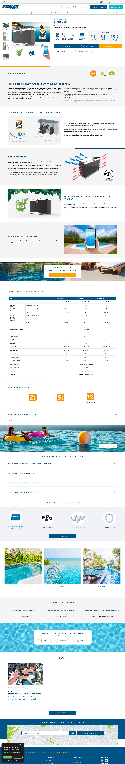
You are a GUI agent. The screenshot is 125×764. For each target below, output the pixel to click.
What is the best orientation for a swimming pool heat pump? (61, 463)
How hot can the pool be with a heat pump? (61, 493)
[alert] (13, 752)
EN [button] (119, 1)
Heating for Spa (55, 12)
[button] (13, 760)
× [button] (22, 744)
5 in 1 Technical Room (9, 12)
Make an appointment (98, 7)
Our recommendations (23, 414)
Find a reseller (62, 536)
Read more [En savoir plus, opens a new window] (13, 754)
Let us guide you (110, 46)
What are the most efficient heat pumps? (61, 473)
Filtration (67, 12)
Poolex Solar (97, 12)
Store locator (112, 2)
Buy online (65, 46)
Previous (6, 21)
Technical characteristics (26, 291)
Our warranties (18, 387)
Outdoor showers (40, 12)
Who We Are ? (48, 760)
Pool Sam (108, 12)
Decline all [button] (18, 757)
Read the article (16, 704)
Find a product (66, 7)
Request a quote (115, 7)
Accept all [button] (7, 757)
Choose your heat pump (80, 7)
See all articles (62, 713)
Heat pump (25, 12)
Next (6, 61)
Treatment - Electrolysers (81, 12)
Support (103, 2)
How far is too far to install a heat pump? (61, 483)
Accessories (119, 12)
